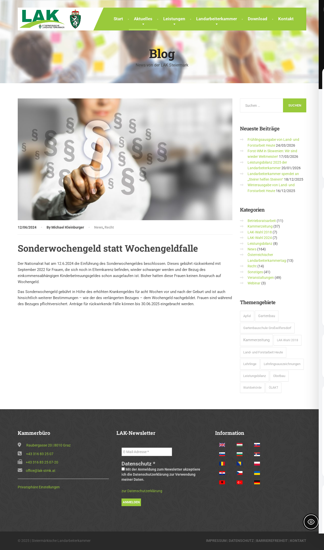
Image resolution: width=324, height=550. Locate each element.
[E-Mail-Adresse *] (147, 452)
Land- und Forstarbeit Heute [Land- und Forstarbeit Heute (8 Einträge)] (263, 352)
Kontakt (286, 18)
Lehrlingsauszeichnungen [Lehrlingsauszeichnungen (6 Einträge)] (282, 364)
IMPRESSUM (216, 541)
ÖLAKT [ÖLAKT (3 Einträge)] (273, 387)
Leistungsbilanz (260, 244)
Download (257, 18)
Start (118, 18)
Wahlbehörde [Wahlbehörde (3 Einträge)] (252, 387)
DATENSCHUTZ (241, 541)
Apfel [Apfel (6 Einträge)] (247, 316)
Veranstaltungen (261, 278)
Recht (109, 227)
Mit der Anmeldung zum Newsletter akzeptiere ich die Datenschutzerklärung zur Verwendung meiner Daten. (161, 474)
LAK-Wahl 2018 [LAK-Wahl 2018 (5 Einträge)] (287, 340)
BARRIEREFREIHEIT (272, 541)
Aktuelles (143, 18)
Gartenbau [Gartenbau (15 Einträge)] (266, 316)
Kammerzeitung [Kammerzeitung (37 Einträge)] (256, 340)
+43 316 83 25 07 (39, 454)
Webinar (254, 283)
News (98, 227)
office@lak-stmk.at (40, 471)
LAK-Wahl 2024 (260, 238)
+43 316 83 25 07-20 (42, 462)
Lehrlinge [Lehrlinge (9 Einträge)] (249, 364)
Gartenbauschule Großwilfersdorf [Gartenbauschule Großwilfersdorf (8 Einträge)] (267, 328)
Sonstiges (255, 272)
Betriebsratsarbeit (262, 221)
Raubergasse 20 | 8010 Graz (48, 445)
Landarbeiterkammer (216, 18)
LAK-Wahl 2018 (260, 232)
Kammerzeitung (260, 226)
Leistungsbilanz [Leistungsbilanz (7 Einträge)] (254, 376)
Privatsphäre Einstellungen (39, 487)
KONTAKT (298, 541)
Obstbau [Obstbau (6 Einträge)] (279, 376)
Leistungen (174, 18)
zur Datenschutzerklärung (142, 491)
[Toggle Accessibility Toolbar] (311, 522)
